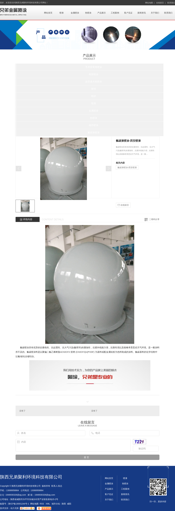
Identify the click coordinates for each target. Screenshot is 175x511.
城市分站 (56, 504)
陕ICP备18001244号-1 (18, 504)
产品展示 (101, 13)
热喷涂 (88, 13)
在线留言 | (161, 3)
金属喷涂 (75, 13)
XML (48, 504)
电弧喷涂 (93, 74)
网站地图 (34, 504)
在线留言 (123, 205)
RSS (42, 504)
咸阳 (69, 504)
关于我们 (155, 13)
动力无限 (14, 508)
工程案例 (115, 13)
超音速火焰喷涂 (93, 81)
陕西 (64, 504)
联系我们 (171, 3)
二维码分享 (154, 219)
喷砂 (93, 96)
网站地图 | (150, 3)
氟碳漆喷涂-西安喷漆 (127, 167)
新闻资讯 (141, 13)
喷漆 (61, 13)
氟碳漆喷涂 (94, 132)
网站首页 (48, 13)
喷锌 (93, 89)
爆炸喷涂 (93, 125)
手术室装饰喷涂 (93, 67)
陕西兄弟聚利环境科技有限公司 (31, 476)
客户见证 (128, 13)
